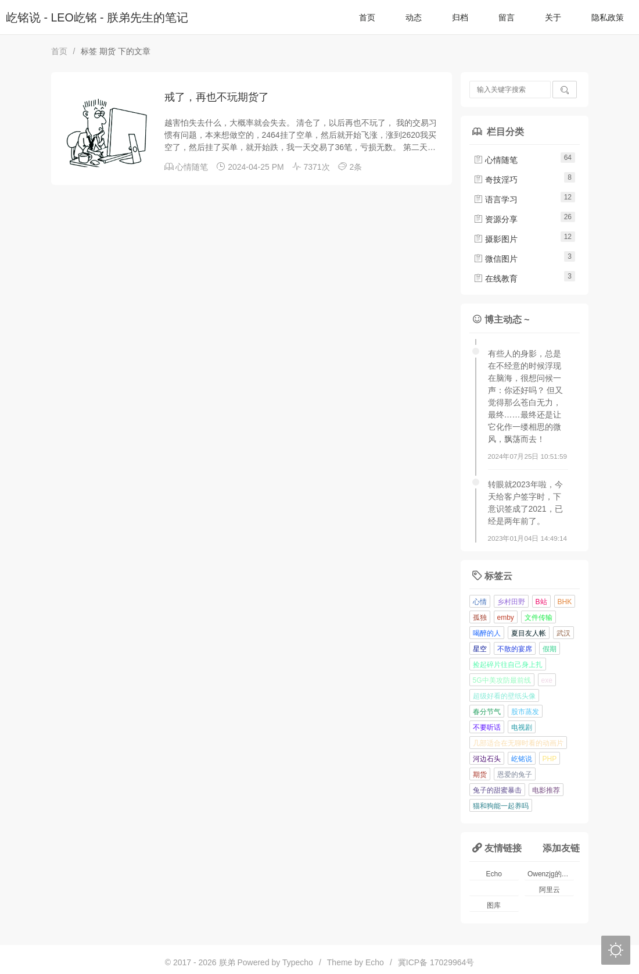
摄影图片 (495, 239)
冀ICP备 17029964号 (436, 962)
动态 (413, 17)
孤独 (480, 617)
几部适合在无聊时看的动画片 (518, 743)
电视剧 (521, 727)
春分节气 (487, 712)
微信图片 (495, 258)
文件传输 (538, 617)
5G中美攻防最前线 (502, 680)
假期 (550, 649)
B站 (541, 602)
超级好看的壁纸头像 (504, 696)
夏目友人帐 (528, 633)
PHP (550, 759)
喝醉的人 (487, 633)
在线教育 (495, 278)
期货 (480, 774)
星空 (480, 649)
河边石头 (487, 759)
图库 (494, 905)
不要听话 (487, 727)
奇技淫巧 (495, 179)
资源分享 (495, 219)
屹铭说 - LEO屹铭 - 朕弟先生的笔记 (97, 17)
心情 (480, 602)
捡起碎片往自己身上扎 (508, 665)
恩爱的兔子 (514, 774)
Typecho (297, 962)
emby (505, 617)
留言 (506, 17)
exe (546, 680)
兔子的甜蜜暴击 (497, 790)
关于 (553, 17)
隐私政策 (607, 17)
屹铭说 (521, 759)
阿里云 (549, 890)
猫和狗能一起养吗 (501, 806)
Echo (494, 874)
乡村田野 (511, 602)
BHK (565, 602)
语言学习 (495, 199)
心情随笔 (191, 167)
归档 (460, 17)
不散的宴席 (514, 649)
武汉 (563, 633)
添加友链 (561, 848)
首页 (367, 17)
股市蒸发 (525, 712)
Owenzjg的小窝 (551, 874)
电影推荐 (546, 790)
